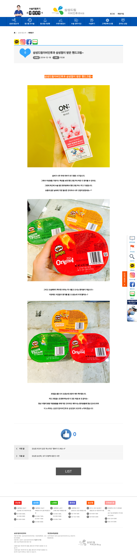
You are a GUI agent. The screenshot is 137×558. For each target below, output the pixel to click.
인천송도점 (110, 503)
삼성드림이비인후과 (20, 533)
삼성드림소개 (14, 24)
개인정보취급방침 (52, 533)
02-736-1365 (75, 513)
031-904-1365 (94, 513)
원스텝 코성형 (45, 24)
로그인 (112, 14)
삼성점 (36, 503)
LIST (68, 471)
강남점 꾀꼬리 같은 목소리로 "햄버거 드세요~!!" (48, 449)
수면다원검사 (60, 24)
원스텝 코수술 (29, 24)
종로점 (72, 503)
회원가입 (121, 14)
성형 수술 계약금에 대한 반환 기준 (22, 542)
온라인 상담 (123, 24)
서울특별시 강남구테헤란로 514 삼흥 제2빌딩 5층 (42, 510)
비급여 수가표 (37, 540)
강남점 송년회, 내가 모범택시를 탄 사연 (45, 456)
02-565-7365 (39, 516)
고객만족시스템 (107, 24)
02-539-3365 (21, 516)
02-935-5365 (57, 516)
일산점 (90, 503)
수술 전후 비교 (76, 24)
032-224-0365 (112, 518)
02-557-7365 (39, 518)
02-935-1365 (57, 514)
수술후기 (92, 24)
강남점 (17, 503)
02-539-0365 (21, 514)
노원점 (54, 503)
